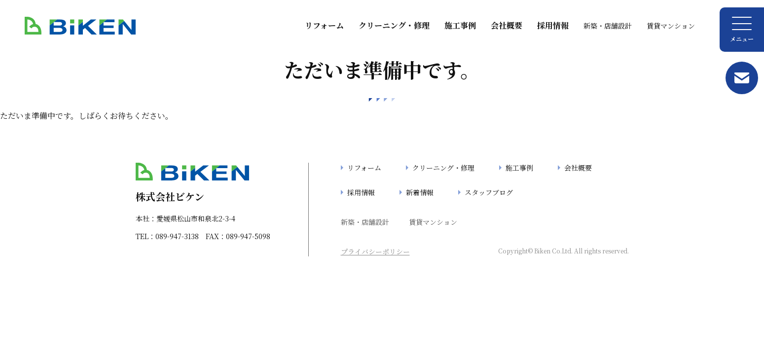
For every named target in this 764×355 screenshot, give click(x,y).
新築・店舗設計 (607, 26)
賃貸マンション (671, 26)
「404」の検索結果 (115, 345)
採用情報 (553, 25)
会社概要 (506, 25)
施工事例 (460, 25)
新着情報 (420, 192)
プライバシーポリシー (375, 251)
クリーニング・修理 (394, 25)
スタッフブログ (489, 192)
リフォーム (324, 25)
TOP (22, 345)
